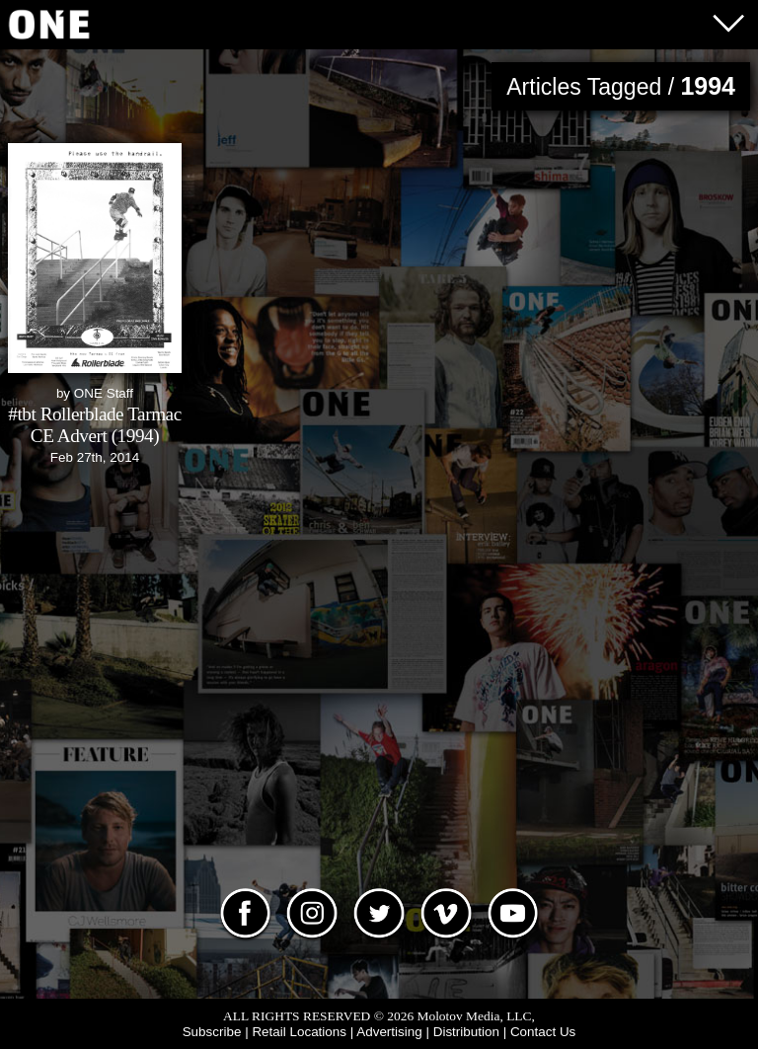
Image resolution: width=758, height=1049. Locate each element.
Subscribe (212, 1031)
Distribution (466, 1031)
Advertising (388, 1031)
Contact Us (542, 1031)
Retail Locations (299, 1031)
